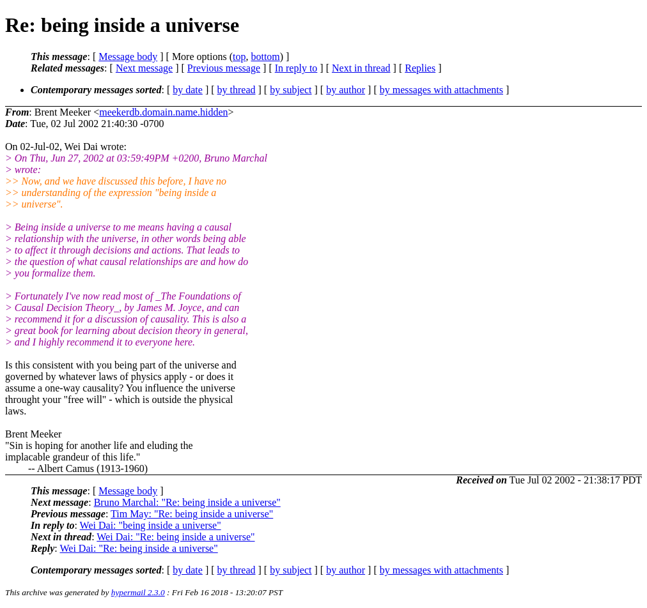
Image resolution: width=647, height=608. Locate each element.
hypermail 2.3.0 (138, 592)
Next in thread (361, 68)
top (239, 56)
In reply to (296, 68)
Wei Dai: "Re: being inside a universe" (175, 536)
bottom (265, 56)
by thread (236, 89)
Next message (144, 68)
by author (345, 89)
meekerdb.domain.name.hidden (163, 112)
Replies (420, 68)
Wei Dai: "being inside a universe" (150, 525)
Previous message (223, 68)
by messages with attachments (441, 89)
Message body (127, 56)
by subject (290, 89)
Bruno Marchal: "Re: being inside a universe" (187, 502)
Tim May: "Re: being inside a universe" (192, 513)
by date (188, 89)
